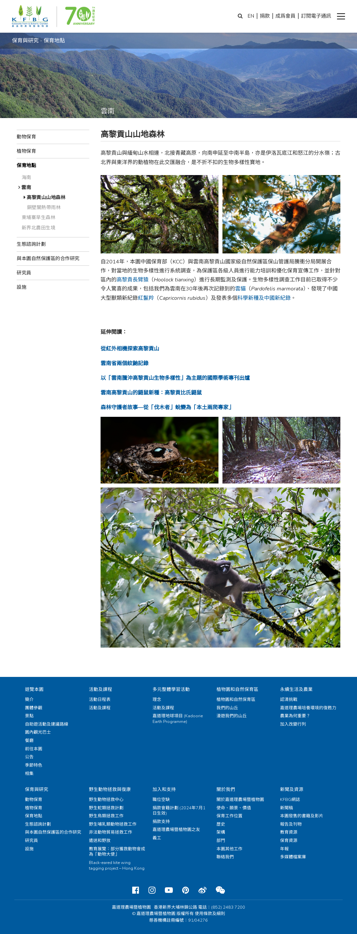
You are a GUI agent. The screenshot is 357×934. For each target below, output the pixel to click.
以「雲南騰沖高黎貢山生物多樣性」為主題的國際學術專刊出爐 (175, 378)
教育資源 (288, 832)
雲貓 (240, 288)
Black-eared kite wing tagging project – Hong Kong (117, 865)
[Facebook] (135, 890)
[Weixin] (220, 890)
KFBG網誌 (290, 800)
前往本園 (33, 749)
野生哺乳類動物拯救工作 (113, 824)
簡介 (29, 700)
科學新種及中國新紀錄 (264, 298)
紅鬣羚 (146, 298)
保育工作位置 (229, 816)
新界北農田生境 (39, 227)
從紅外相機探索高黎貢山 (130, 348)
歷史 (220, 824)
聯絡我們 (225, 857)
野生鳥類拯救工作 (106, 816)
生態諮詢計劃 (31, 244)
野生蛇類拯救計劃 (106, 808)
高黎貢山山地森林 (46, 197)
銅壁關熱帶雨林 (44, 207)
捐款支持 (161, 822)
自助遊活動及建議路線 (46, 724)
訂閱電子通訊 (316, 16)
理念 (157, 700)
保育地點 (26, 165)
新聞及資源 (291, 789)
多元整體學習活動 (171, 689)
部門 (220, 841)
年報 (284, 849)
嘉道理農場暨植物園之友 (176, 830)
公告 (29, 757)
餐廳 (29, 741)
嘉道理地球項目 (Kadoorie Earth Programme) (178, 719)
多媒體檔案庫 (293, 857)
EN (250, 16)
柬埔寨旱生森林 (39, 217)
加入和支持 (164, 789)
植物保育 (26, 151)
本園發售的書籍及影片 (301, 816)
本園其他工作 (229, 849)
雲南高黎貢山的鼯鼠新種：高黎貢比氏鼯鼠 (151, 392)
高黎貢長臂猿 (133, 279)
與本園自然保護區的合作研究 (48, 258)
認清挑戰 (288, 700)
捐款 (265, 16)
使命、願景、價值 (233, 808)
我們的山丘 (227, 708)
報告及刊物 (291, 824)
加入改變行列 (293, 724)
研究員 (24, 272)
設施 (21, 287)
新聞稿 (286, 808)
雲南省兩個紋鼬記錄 (125, 363)
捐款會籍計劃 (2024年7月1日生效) (179, 811)
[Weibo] (202, 890)
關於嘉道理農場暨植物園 (240, 800)
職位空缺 (161, 800)
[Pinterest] (185, 890)
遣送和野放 (100, 841)
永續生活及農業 (296, 689)
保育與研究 (36, 789)
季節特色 (33, 765)
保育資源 (288, 841)
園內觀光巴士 (38, 732)
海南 (26, 177)
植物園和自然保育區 (237, 689)
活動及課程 (100, 689)
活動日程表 (100, 700)
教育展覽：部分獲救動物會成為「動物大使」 (117, 852)
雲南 (26, 187)
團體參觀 (33, 708)
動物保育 (26, 136)
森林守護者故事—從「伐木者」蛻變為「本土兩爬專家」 (167, 407)
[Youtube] (169, 890)
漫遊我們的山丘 (231, 716)
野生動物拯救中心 (106, 800)
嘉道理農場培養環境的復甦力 (308, 708)
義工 (157, 838)
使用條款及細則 (210, 914)
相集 (29, 774)
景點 (29, 716)
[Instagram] (152, 890)
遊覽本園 (34, 689)
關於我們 (225, 789)
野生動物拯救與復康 (110, 789)
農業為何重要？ (295, 716)
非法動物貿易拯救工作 (110, 832)
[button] (341, 16)
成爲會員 (285, 16)
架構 (220, 832)
